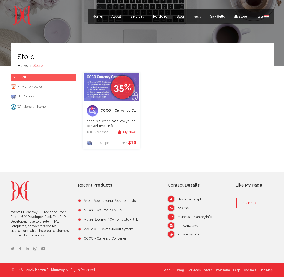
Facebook (248, 203)
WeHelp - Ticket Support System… (109, 229)
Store (240, 16)
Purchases (97, 132)
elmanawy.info (188, 234)
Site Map (264, 270)
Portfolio (160, 16)
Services (137, 16)
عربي (262, 16)
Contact (248, 270)
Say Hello (217, 16)
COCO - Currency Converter (113, 111)
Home (97, 16)
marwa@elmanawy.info (195, 217)
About (116, 16)
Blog (180, 16)
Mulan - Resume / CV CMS (104, 210)
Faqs (197, 16)
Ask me (183, 208)
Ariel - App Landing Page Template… (111, 200)
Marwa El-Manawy (51, 270)
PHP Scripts (101, 143)
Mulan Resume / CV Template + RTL (111, 219)
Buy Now (126, 132)
